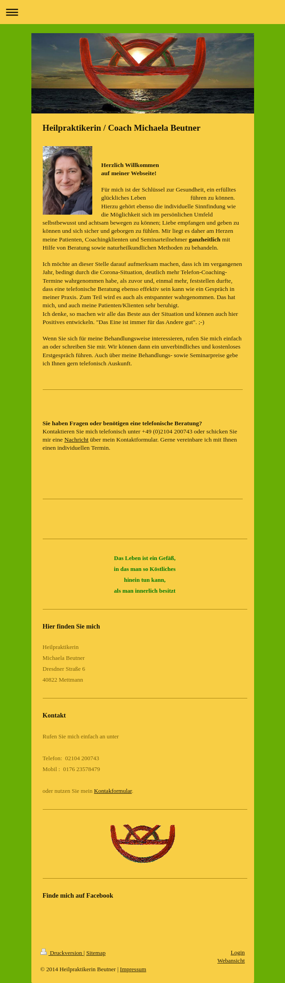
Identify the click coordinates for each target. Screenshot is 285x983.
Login (237, 952)
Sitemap (96, 952)
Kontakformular (113, 790)
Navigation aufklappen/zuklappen (142, 12)
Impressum (133, 969)
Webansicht (231, 960)
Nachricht (76, 439)
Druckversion (62, 952)
